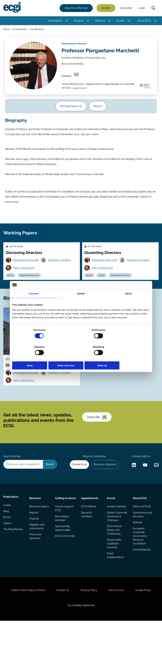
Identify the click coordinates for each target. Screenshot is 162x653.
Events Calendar (116, 530)
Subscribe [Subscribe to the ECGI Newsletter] (97, 437)
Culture (103, 288)
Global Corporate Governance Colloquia (117, 541)
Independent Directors (31, 288)
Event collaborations (115, 580)
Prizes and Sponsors (36, 561)
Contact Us (61, 619)
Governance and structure (142, 539)
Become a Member (75, 8)
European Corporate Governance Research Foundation (139, 561)
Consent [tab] (33, 302)
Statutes (137, 547)
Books (7, 543)
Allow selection (81, 357)
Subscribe (125, 8)
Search (153, 8)
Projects (78, 20)
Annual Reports (141, 575)
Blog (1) (98, 112)
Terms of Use (117, 619)
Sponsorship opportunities (63, 553)
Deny (35, 357)
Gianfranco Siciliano (60, 271)
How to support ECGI (64, 532)
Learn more (80, 92)
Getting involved (65, 522)
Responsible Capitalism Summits (114, 569)
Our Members (38, 29)
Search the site (12, 479)
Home (7, 29)
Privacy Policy (89, 619)
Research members (86, 539)
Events (120, 20)
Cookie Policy (146, 619)
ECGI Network (20, 29)
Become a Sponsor (104, 487)
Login (141, 8)
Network (100, 20)
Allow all (127, 357)
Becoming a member (62, 543)
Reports (34, 537)
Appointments (89, 522)
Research (35, 522)
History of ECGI (141, 530)
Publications (55, 20)
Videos (8, 549)
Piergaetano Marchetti (26, 271)
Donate (105, 8)
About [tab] (128, 302)
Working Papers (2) (70, 112)
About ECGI (143, 20)
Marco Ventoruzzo (24, 279)
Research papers (39, 530)
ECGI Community (65, 561)
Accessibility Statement (81, 635)
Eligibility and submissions (37, 551)
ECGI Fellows (88, 530)
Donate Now (77, 487)
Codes (7, 530)
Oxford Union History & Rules (25, 619)
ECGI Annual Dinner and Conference (114, 555)
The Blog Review (13, 556)
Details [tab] (81, 302)
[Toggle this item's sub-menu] (66, 21)
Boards (11, 288)
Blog (6, 537)
